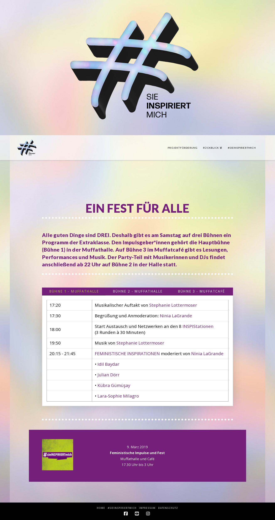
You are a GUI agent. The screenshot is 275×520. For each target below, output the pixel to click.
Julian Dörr (108, 375)
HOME (101, 508)
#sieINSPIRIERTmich (122, 508)
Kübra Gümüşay (113, 385)
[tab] (74, 291)
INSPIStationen (198, 326)
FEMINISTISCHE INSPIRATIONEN (127, 353)
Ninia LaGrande (176, 316)
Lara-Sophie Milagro (118, 396)
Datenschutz (168, 508)
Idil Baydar (108, 364)
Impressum (147, 508)
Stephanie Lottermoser (173, 305)
